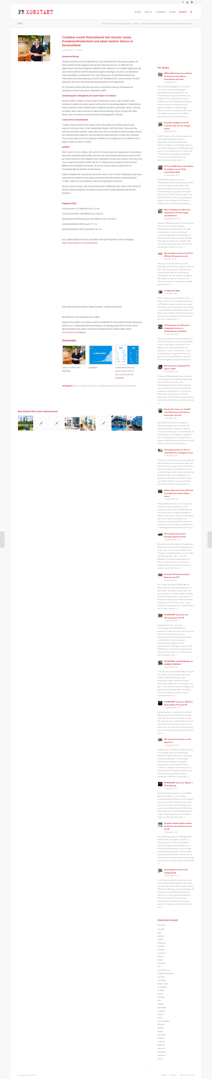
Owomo (161, 1014)
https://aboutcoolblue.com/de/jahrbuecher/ (80, 242)
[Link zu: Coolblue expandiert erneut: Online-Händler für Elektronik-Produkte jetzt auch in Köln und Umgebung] (134, 423)
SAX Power (162, 1034)
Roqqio (160, 1031)
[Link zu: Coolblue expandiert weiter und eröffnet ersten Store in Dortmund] (119, 423)
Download (66, 370)
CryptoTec (161, 953)
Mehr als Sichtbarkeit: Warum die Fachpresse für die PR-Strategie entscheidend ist (177, 212)
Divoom (161, 956)
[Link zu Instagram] (192, 2)
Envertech (161, 963)
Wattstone (161, 1055)
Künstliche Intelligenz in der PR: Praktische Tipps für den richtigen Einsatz (177, 125)
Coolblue (79, 50)
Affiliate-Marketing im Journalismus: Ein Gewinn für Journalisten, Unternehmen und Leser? (178, 76)
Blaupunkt (161, 942)
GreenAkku (162, 980)
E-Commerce (92, 386)
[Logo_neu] (35, 11)
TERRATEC (161, 1045)
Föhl (159, 966)
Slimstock (161, 1038)
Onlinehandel (131, 386)
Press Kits (161, 925)
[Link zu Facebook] (183, 2)
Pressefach (69, 332)
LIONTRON (162, 1007)
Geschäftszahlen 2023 (105, 386)
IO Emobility (162, 987)
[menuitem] (137, 11)
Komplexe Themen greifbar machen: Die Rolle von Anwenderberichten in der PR (178, 826)
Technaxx (161, 1041)
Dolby (160, 959)
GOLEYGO (161, 977)
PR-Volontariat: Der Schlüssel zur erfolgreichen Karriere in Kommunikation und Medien (177, 328)
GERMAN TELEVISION (166, 973)
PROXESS (161, 1024)
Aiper (160, 932)
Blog (20, 23)
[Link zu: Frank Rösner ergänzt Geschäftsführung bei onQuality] (56, 423)
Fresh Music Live (164, 970)
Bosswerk (161, 946)
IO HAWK (161, 990)
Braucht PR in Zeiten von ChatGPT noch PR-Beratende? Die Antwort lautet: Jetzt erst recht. (177, 412)
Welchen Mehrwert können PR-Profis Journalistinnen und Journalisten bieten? (178, 493)
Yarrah (160, 1058)
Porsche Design (163, 1021)
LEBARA (160, 1004)
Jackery (160, 993)
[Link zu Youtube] (187, 2)
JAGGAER (161, 997)
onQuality (161, 1011)
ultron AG (161, 1048)
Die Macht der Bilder (172, 290)
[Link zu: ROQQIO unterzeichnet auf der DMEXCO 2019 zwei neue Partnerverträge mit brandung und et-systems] (103, 423)
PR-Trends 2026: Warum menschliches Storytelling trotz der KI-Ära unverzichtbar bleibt (178, 169)
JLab (159, 1000)
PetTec (160, 1017)
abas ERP (161, 929)
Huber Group (163, 983)
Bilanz (76, 386)
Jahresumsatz (120, 386)
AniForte (161, 936)
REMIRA (160, 1028)
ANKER (160, 939)
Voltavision (162, 1051)
